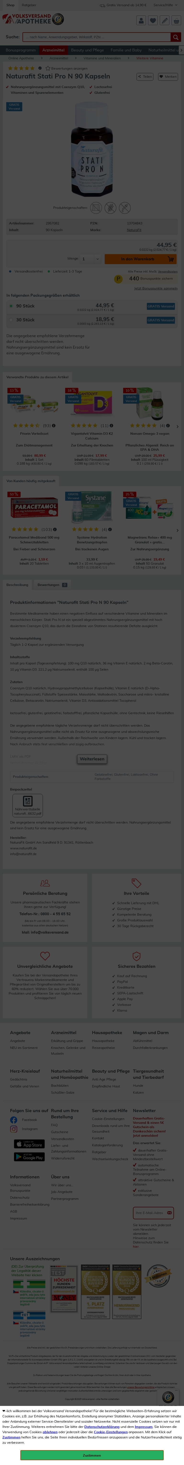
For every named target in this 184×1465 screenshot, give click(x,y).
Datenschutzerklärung (102, 1427)
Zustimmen (11, 1437)
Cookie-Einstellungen (111, 1432)
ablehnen (50, 1432)
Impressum (144, 1427)
